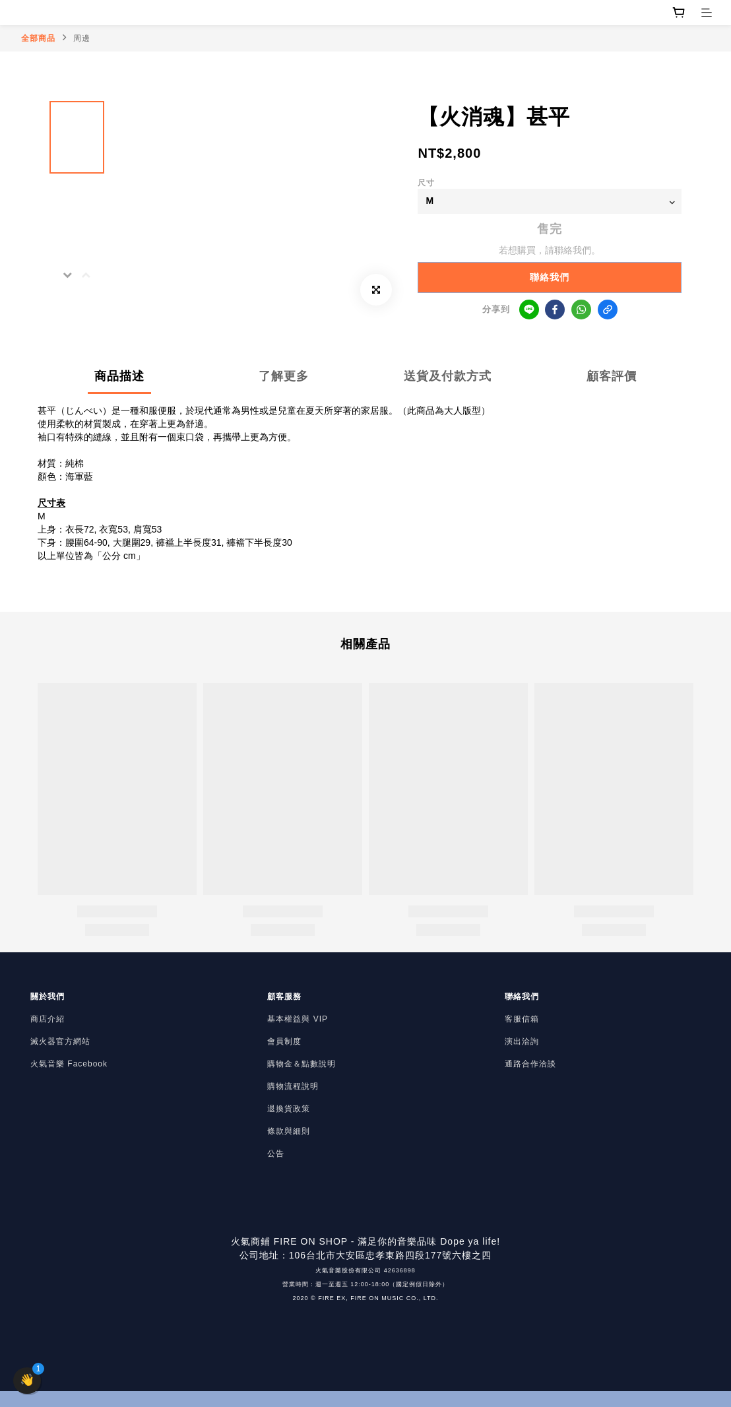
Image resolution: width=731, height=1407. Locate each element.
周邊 (81, 38)
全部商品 (38, 38)
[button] (27, 1380)
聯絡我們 (549, 277)
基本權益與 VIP (297, 1019)
